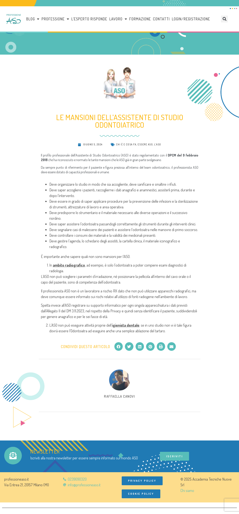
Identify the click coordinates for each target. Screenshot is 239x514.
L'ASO (157, 144)
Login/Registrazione (191, 19)
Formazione (140, 19)
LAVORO (118, 19)
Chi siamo (187, 491)
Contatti (161, 19)
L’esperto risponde (89, 19)
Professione (55, 19)
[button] (224, 19)
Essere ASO (145, 144)
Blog (32, 19)
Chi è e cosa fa (126, 144)
